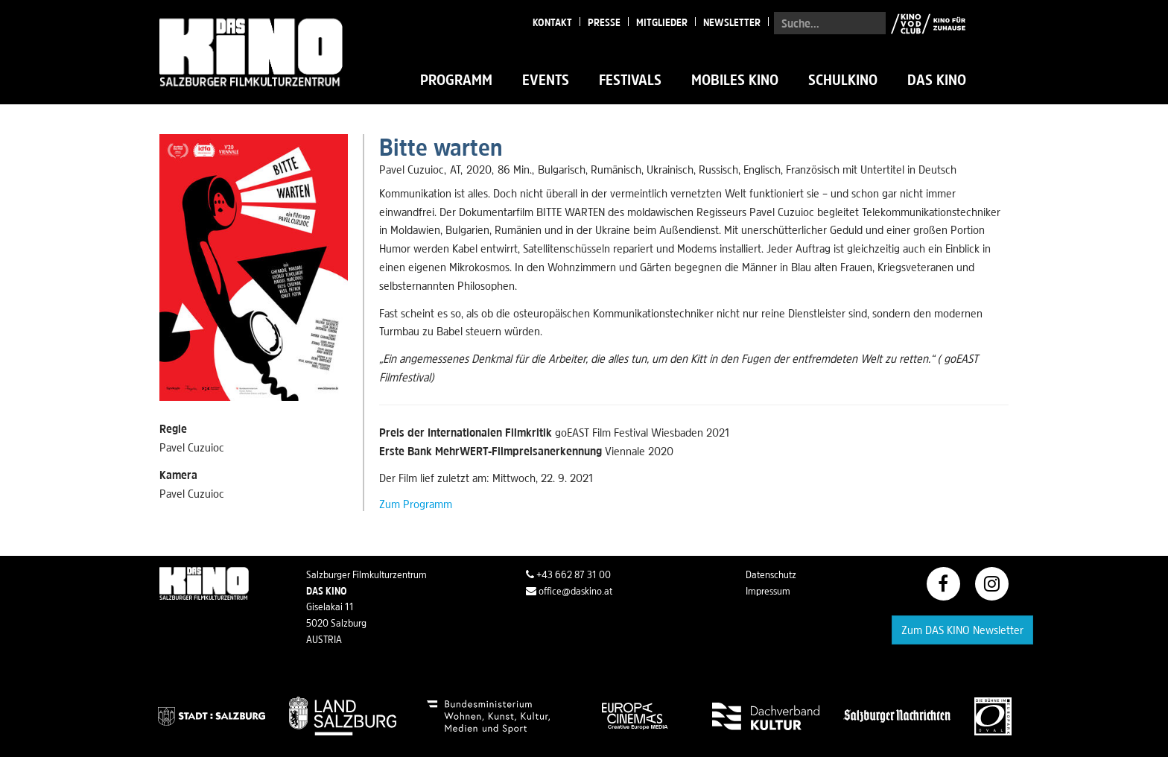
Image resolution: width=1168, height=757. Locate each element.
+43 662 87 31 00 (568, 574)
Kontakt (552, 22)
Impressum (768, 591)
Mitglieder (662, 22)
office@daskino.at (569, 591)
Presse (604, 22)
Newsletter (732, 22)
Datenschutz (771, 574)
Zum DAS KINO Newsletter (962, 629)
